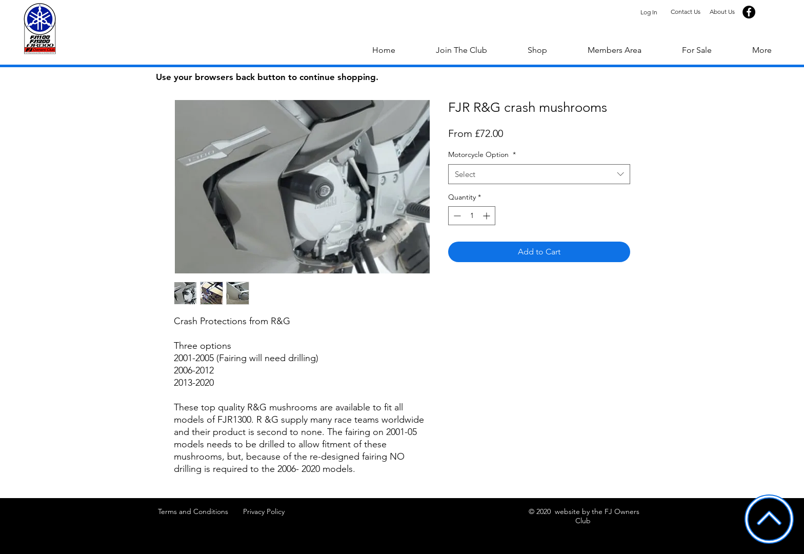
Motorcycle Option (482, 154)
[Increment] (487, 216)
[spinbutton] (472, 216)
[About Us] (722, 12)
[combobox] (539, 174)
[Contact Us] (685, 12)
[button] (762, 50)
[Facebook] (748, 12)
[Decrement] (456, 216)
